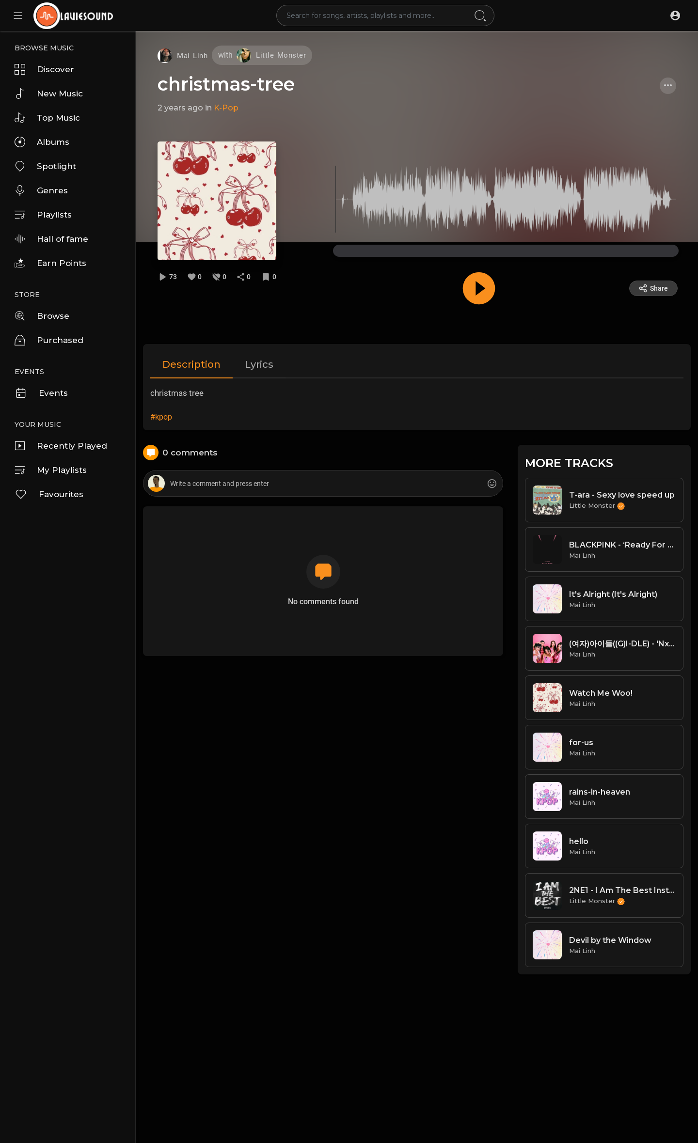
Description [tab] (191, 364)
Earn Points (50, 263)
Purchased (49, 340)
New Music (49, 93)
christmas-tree (226, 84)
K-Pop (226, 107)
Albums (42, 142)
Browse (42, 316)
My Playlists (51, 470)
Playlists (43, 214)
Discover (44, 69)
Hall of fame (51, 239)
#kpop (161, 417)
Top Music (47, 117)
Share (653, 288)
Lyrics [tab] (259, 364)
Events (41, 393)
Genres (41, 190)
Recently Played (61, 445)
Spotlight (45, 166)
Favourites (49, 494)
